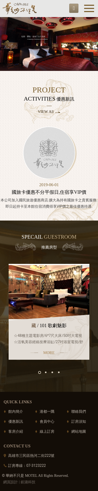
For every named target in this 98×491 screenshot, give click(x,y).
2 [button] (46, 372)
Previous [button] (5, 44)
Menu (89, 8)
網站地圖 (78, 431)
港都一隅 (47, 411)
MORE (49, 353)
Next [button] (93, 44)
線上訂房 (47, 431)
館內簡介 (15, 411)
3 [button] (52, 372)
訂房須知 (78, 421)
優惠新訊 (15, 421)
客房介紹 (15, 431)
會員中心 (47, 421)
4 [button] (59, 372)
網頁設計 (10, 482)
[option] (49, 44)
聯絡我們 (78, 411)
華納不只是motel (20, 8)
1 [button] (39, 372)
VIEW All (46, 111)
